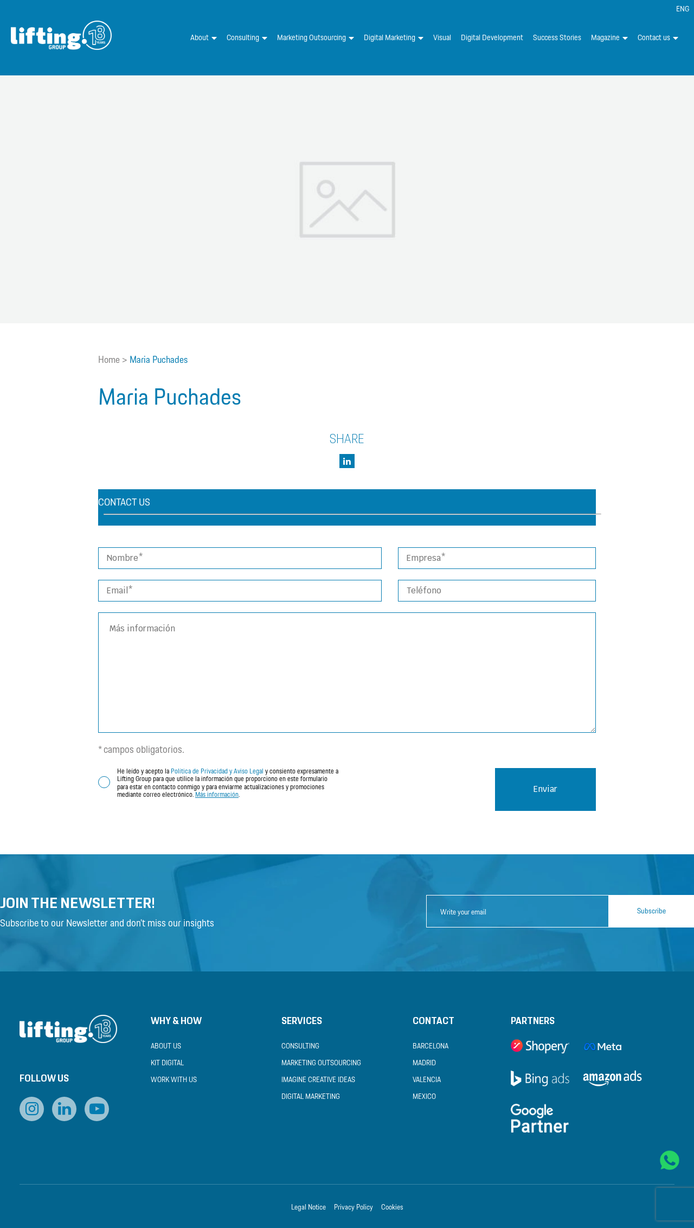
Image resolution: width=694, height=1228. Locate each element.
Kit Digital (167, 1063)
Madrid (424, 1063)
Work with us (174, 1080)
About (203, 38)
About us (166, 1046)
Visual (442, 38)
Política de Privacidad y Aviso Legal (217, 771)
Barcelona (430, 1046)
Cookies (392, 1208)
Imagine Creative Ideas (318, 1080)
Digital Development (492, 38)
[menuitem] (682, 9)
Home (109, 360)
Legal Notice (308, 1208)
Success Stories (557, 38)
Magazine (609, 38)
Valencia (427, 1080)
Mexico (424, 1097)
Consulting (247, 38)
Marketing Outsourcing (315, 38)
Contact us (658, 38)
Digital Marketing (393, 38)
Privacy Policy (353, 1208)
